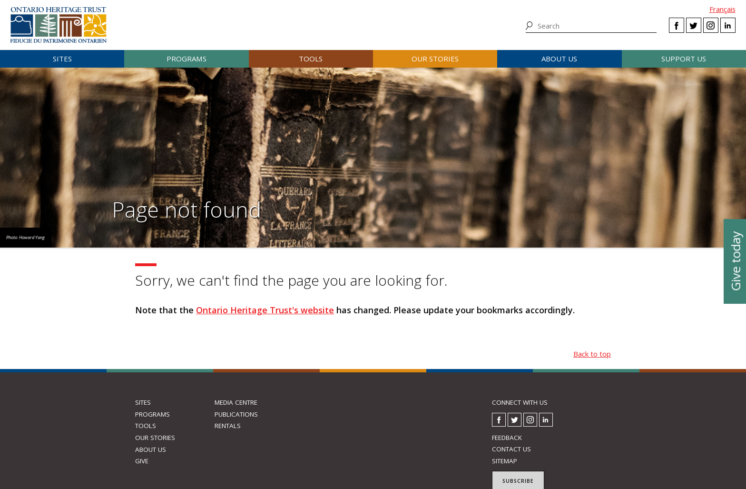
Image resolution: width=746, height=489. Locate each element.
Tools (311, 58)
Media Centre (236, 402)
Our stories (435, 58)
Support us (683, 58)
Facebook (676, 25)
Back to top (592, 354)
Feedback (507, 437)
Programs (186, 58)
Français (722, 9)
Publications (236, 414)
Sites (62, 58)
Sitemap (504, 461)
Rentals (228, 425)
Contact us (511, 449)
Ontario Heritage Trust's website (265, 310)
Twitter (694, 25)
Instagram (711, 25)
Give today (735, 261)
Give (141, 461)
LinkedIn (728, 25)
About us (559, 58)
